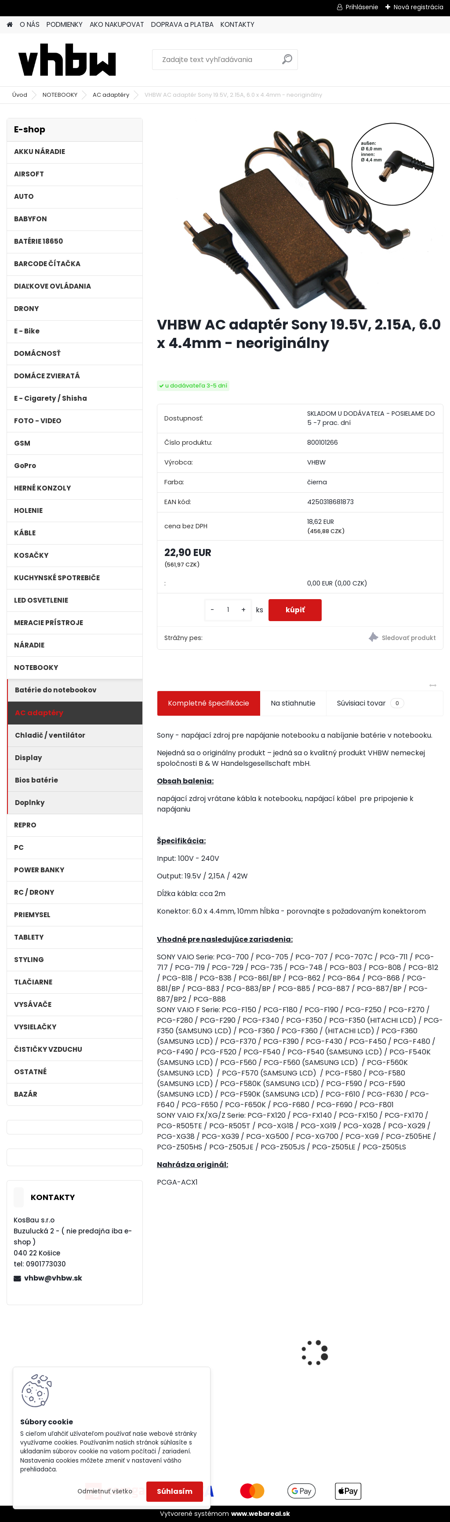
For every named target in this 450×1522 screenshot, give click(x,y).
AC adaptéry (111, 95)
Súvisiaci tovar (370, 703)
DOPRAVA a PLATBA (182, 24)
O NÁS (30, 24)
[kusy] (226, 610)
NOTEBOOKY (60, 95)
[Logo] (67, 60)
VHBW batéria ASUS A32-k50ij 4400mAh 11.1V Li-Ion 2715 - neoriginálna (392, 1326)
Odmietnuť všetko (104, 1491)
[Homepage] (10, 24)
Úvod (19, 95)
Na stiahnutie (293, 703)
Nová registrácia (418, 7)
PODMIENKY (65, 24)
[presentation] (162, 1337)
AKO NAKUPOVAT (117, 24)
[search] (287, 62)
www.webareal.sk (260, 1513)
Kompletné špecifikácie (208, 703)
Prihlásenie (362, 7)
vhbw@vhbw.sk (53, 1278)
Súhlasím (174, 1491)
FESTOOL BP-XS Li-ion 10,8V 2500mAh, (199, 1338)
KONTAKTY (237, 24)
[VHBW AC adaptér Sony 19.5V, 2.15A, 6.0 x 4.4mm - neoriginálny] (300, 213)
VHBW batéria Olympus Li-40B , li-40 (298, 1324)
